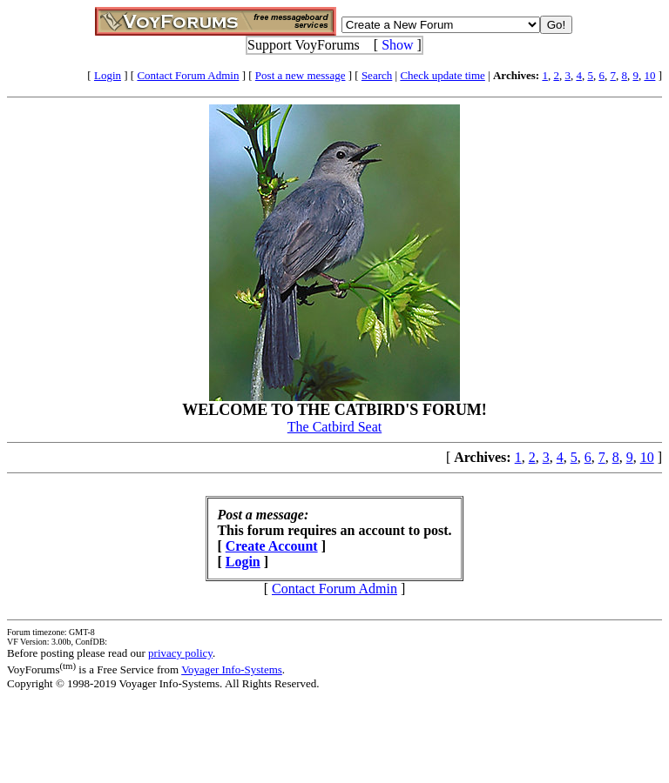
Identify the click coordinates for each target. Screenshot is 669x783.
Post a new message (300, 75)
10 (649, 75)
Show (397, 44)
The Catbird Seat (334, 426)
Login (107, 75)
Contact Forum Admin (188, 75)
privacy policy (180, 652)
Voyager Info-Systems (231, 669)
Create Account (272, 546)
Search (377, 75)
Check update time (442, 75)
